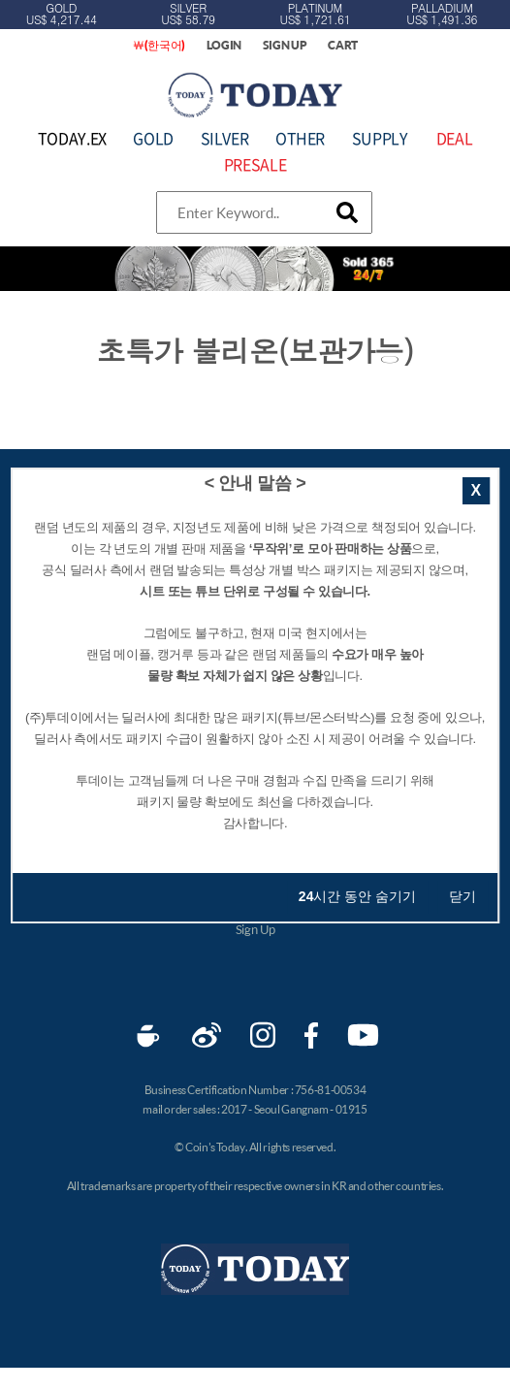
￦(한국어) (159, 45)
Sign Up (255, 929)
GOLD (153, 137)
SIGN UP (285, 45)
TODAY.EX (72, 137)
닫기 (462, 896)
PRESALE (255, 164)
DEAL (454, 137)
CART (343, 45)
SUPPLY (380, 137)
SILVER (225, 137)
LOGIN (224, 45)
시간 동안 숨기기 (357, 896)
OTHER (300, 137)
